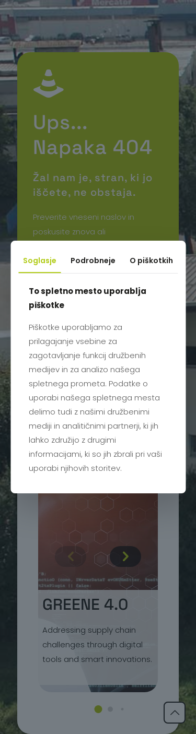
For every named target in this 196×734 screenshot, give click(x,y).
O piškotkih (151, 260)
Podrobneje (93, 260)
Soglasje (39, 260)
